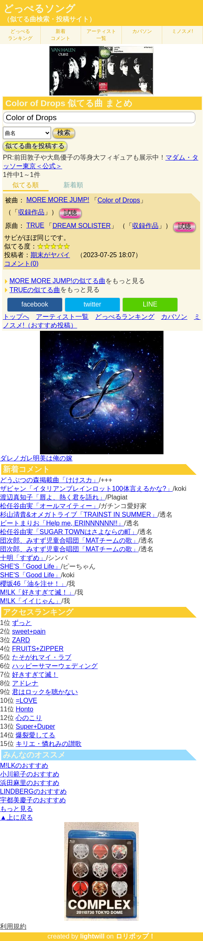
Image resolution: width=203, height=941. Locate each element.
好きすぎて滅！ (35, 674)
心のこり (29, 717)
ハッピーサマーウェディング (55, 665)
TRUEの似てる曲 (35, 289)
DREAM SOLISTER (81, 225)
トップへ (16, 316)
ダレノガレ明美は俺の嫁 (36, 458)
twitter (92, 304)
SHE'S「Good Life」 (30, 566)
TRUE (35, 225)
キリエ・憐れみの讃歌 (49, 743)
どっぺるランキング (124, 316)
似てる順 (25, 184)
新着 (60, 34)
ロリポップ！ (135, 936)
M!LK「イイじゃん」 (30, 600)
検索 (63, 132)
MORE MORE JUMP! (57, 199)
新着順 (73, 184)
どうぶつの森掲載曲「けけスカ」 (49, 479)
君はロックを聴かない (45, 691)
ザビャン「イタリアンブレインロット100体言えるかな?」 (86, 488)
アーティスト (101, 34)
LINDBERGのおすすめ (33, 791)
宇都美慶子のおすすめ (33, 800)
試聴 (70, 212)
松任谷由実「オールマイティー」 (49, 505)
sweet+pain (28, 631)
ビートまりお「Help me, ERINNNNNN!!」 (62, 523)
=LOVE (26, 700)
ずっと (22, 622)
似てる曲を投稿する (35, 145)
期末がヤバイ (50, 254)
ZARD (21, 640)
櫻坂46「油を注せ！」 (33, 583)
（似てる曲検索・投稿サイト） (49, 19)
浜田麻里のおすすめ (29, 782)
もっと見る (16, 808)
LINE (150, 304)
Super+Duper (35, 726)
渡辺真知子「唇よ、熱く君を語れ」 (52, 497)
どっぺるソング (39, 8)
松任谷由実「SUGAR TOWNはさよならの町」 (69, 531)
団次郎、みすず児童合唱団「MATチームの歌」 (69, 540)
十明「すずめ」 (23, 557)
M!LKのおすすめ (24, 765)
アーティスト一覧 (62, 316)
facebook (34, 304)
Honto (24, 709)
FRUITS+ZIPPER (37, 648)
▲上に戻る (16, 817)
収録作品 (31, 212)
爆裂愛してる (35, 735)
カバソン (142, 31)
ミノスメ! (182, 31)
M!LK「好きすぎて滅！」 (37, 592)
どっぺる (20, 34)
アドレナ (25, 683)
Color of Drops (119, 200)
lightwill (92, 936)
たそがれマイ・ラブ (41, 657)
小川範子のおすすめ (29, 774)
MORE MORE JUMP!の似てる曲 (57, 280)
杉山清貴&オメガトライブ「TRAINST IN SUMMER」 (79, 514)
